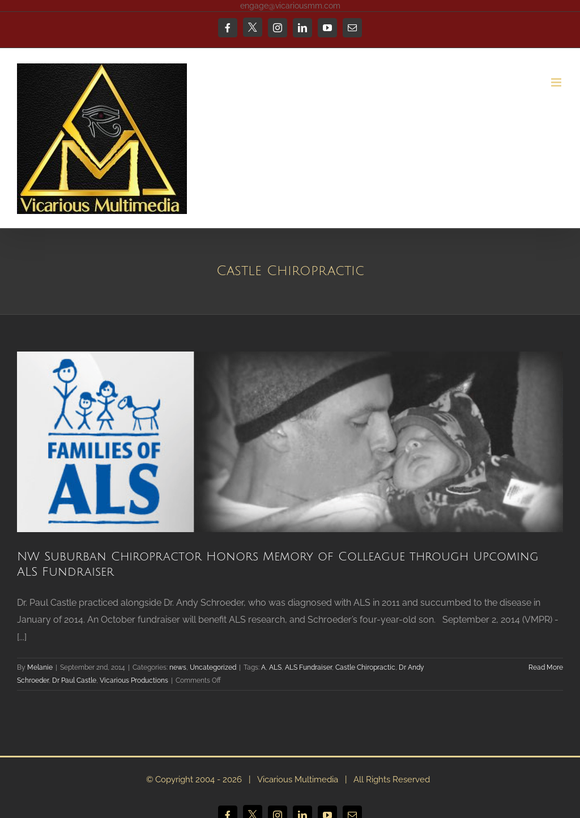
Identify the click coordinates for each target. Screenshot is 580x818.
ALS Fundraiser (308, 667)
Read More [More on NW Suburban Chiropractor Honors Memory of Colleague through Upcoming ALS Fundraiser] (545, 667)
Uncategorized (213, 667)
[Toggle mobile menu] (557, 82)
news (177, 667)
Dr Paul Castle (74, 680)
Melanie (40, 667)
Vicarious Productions (134, 680)
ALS (275, 667)
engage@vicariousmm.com (290, 5)
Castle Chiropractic (365, 667)
